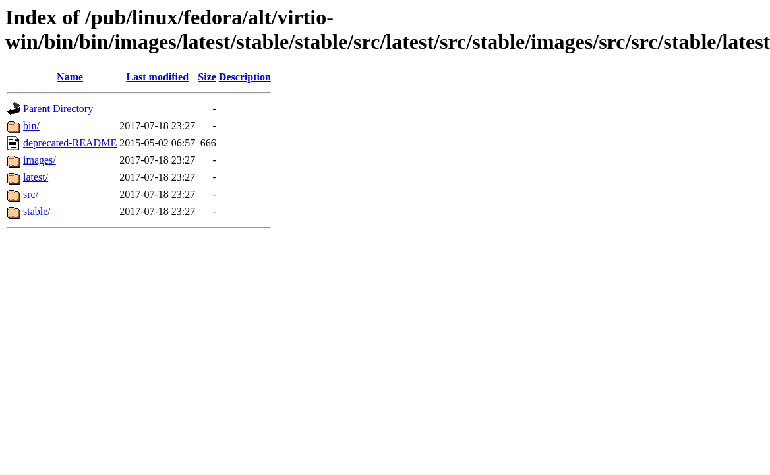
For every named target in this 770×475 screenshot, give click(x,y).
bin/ (31, 125)
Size (207, 76)
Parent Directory (58, 108)
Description (245, 76)
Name (70, 76)
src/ (30, 194)
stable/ (37, 211)
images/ (39, 160)
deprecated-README (70, 142)
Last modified (157, 76)
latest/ (35, 177)
